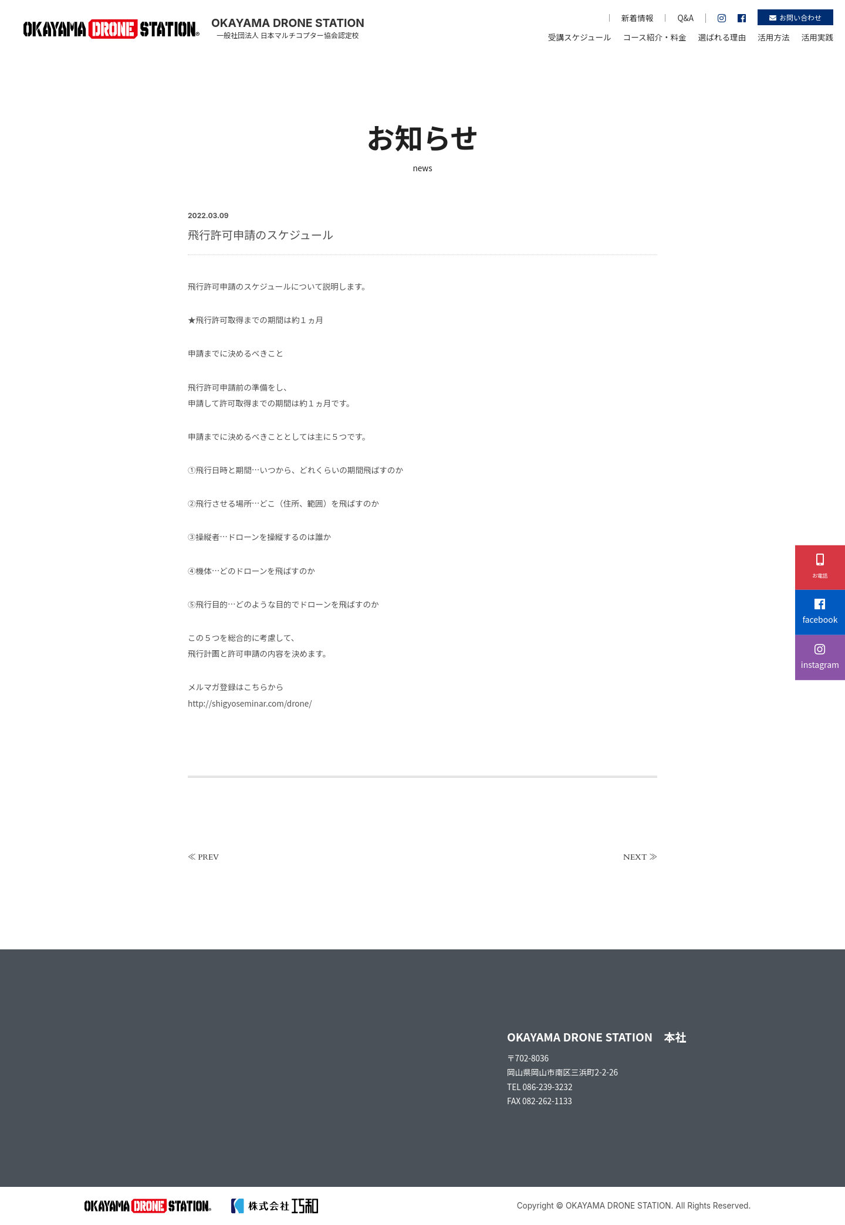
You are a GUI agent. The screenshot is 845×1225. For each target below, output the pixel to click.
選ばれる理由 (722, 37)
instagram (820, 657)
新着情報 (637, 17)
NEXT (635, 857)
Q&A (685, 17)
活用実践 (817, 37)
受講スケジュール (579, 37)
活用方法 (773, 37)
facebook (820, 612)
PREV (208, 857)
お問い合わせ (795, 17)
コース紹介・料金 (655, 37)
